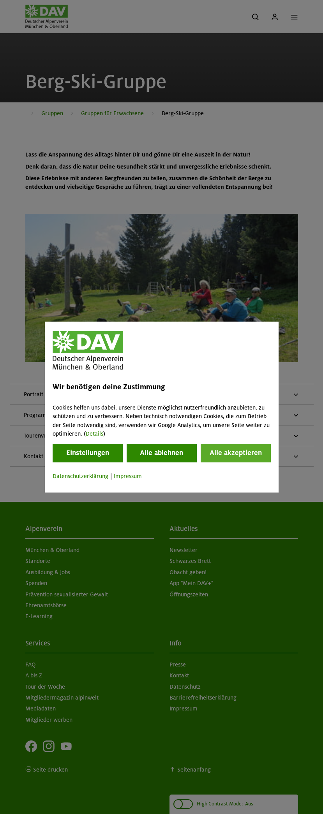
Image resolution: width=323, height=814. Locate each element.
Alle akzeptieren (236, 453)
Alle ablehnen (161, 453)
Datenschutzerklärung (80, 476)
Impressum (128, 476)
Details (94, 433)
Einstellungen (87, 453)
